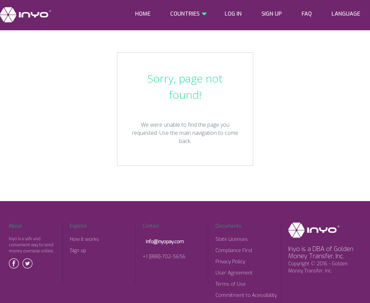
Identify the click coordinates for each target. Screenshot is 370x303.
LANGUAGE (346, 13)
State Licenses (231, 239)
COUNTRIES (184, 13)
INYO (25, 14)
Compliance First (234, 250)
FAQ (307, 13)
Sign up (78, 250)
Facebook (14, 263)
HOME (142, 13)
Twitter (27, 263)
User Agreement (234, 273)
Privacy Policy (230, 262)
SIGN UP (271, 13)
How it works (84, 239)
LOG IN (233, 13)
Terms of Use (230, 284)
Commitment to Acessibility (246, 295)
